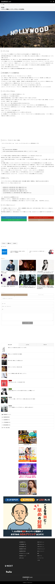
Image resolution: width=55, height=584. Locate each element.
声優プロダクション (40, 544)
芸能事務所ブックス (22, 555)
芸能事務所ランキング (7, 414)
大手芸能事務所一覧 (6, 422)
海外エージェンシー (40, 551)
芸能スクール (39, 555)
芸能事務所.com (27, 577)
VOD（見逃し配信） (6, 427)
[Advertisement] (27, 127)
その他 (38, 560)
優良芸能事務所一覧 (22, 546)
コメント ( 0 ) (14, 294)
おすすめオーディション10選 (24, 553)
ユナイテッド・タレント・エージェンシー (41, 217)
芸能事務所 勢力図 (22, 551)
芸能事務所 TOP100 (22, 548)
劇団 (38, 553)
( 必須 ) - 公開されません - (6, 306)
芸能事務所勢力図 (6, 417)
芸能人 (3, 7)
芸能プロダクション (40, 542)
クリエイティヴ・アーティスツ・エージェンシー (14, 217)
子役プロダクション (40, 546)
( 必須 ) (4, 303)
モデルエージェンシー (41, 548)
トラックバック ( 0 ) (40, 294)
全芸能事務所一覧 (6, 419)
